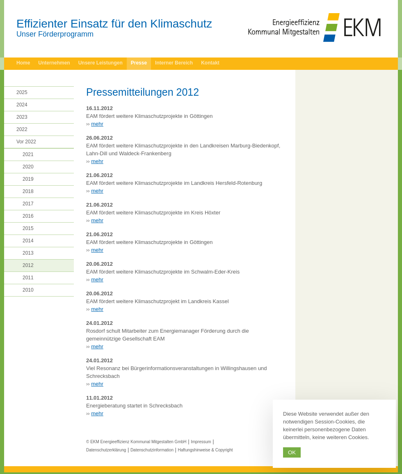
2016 (28, 216)
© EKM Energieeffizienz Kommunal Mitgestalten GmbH (136, 441)
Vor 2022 (26, 142)
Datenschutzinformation (152, 450)
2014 (28, 241)
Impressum (201, 441)
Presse (139, 63)
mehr (97, 124)
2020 (28, 167)
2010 (28, 290)
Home (23, 63)
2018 (28, 191)
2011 (28, 278)
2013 (28, 253)
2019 (28, 179)
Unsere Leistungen (100, 63)
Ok (292, 452)
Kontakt (210, 63)
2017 (28, 204)
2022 (21, 129)
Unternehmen (54, 63)
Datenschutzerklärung (106, 450)
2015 (28, 228)
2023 (21, 117)
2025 (21, 92)
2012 (28, 265)
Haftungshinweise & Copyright (205, 450)
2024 (21, 105)
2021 (28, 154)
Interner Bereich (174, 63)
